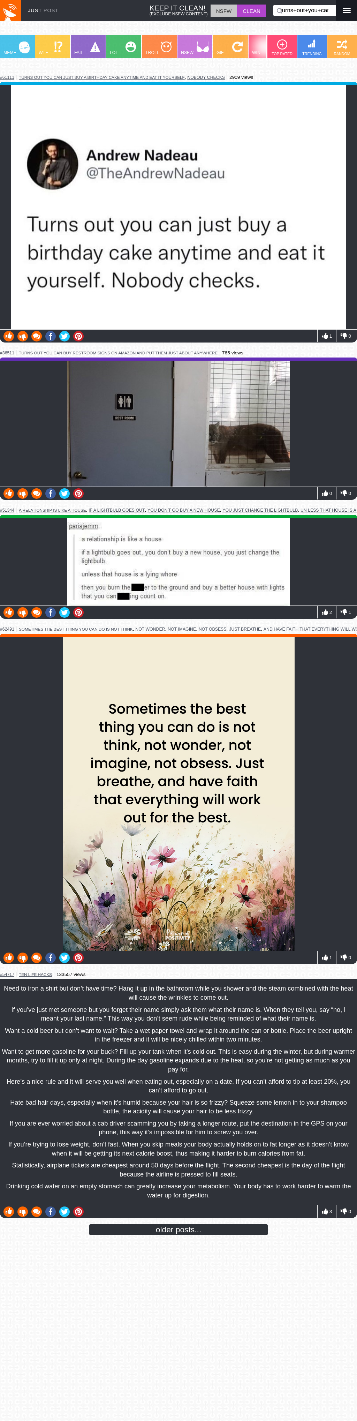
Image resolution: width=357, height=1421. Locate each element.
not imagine (182, 629)
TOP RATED (282, 47)
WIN (265, 48)
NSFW (195, 48)
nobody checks (206, 77)
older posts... (179, 1229)
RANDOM (342, 47)
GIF (230, 48)
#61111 (7, 77)
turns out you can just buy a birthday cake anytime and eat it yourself (102, 77)
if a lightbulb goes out (117, 510)
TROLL (158, 48)
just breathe (245, 629)
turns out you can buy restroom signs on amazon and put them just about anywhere (118, 353)
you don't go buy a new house (183, 510)
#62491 (7, 629)
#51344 (7, 510)
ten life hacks (35, 974)
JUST (43, 10)
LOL (123, 48)
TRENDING (312, 47)
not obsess (213, 629)
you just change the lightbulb (260, 510)
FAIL (87, 48)
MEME (16, 48)
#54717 (7, 974)
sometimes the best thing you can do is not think (76, 629)
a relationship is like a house (52, 510)
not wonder (150, 629)
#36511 (7, 353)
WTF (50, 48)
